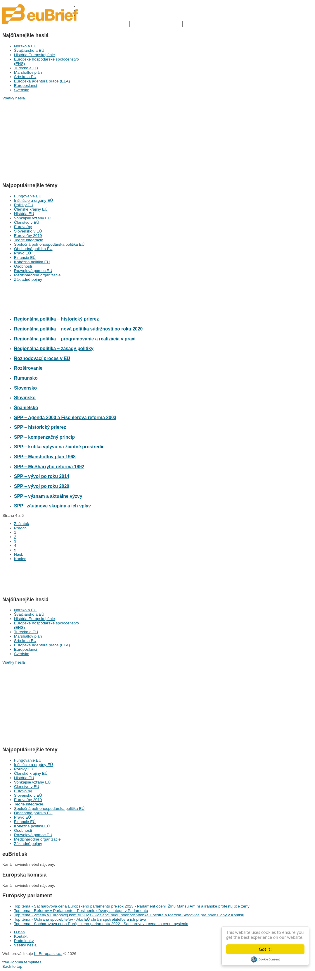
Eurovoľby (23, 227)
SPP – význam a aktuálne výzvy (48, 496)
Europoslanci (25, 85)
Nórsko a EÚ (25, 46)
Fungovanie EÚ (27, 196)
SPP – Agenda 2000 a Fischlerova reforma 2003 (65, 417)
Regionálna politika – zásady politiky (54, 348)
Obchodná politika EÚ (33, 249)
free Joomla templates (21, 962)
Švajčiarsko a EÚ (29, 50)
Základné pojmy (28, 279)
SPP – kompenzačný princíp (44, 437)
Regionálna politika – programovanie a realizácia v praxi (75, 338)
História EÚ (24, 213)
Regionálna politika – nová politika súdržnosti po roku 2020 (78, 328)
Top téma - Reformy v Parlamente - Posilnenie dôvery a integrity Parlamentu (81, 910)
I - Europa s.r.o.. (48, 953)
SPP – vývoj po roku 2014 (41, 476)
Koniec (20, 559)
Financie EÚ (25, 257)
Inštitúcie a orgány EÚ (33, 200)
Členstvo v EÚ (26, 222)
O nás (19, 932)
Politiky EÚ (23, 205)
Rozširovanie (28, 368)
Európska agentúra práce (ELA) (42, 81)
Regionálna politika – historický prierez (56, 318)
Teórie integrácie (28, 240)
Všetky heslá (25, 945)
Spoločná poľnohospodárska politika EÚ (49, 244)
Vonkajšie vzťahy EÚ (32, 218)
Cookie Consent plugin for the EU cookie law (265, 959)
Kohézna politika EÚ (32, 262)
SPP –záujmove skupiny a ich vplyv (52, 505)
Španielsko (26, 407)
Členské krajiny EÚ (31, 209)
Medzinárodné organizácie (37, 275)
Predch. (21, 528)
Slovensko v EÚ (28, 231)
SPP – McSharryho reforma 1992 (49, 466)
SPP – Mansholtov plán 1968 (45, 456)
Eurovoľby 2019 (28, 235)
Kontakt (20, 936)
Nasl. (18, 554)
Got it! (265, 949)
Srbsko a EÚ (25, 77)
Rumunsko (26, 378)
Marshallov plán (28, 72)
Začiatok (21, 523)
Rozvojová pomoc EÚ (33, 270)
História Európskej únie (34, 55)
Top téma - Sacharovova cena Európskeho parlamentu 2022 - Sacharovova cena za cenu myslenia (101, 924)
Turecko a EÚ (26, 68)
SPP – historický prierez (40, 427)
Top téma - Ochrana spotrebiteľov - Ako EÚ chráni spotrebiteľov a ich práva (80, 919)
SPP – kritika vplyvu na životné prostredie (59, 446)
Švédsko (21, 90)
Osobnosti (23, 266)
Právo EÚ (22, 253)
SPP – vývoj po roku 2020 (41, 486)
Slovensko (25, 387)
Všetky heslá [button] (13, 98)
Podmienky (24, 941)
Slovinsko (25, 397)
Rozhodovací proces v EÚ (42, 358)
